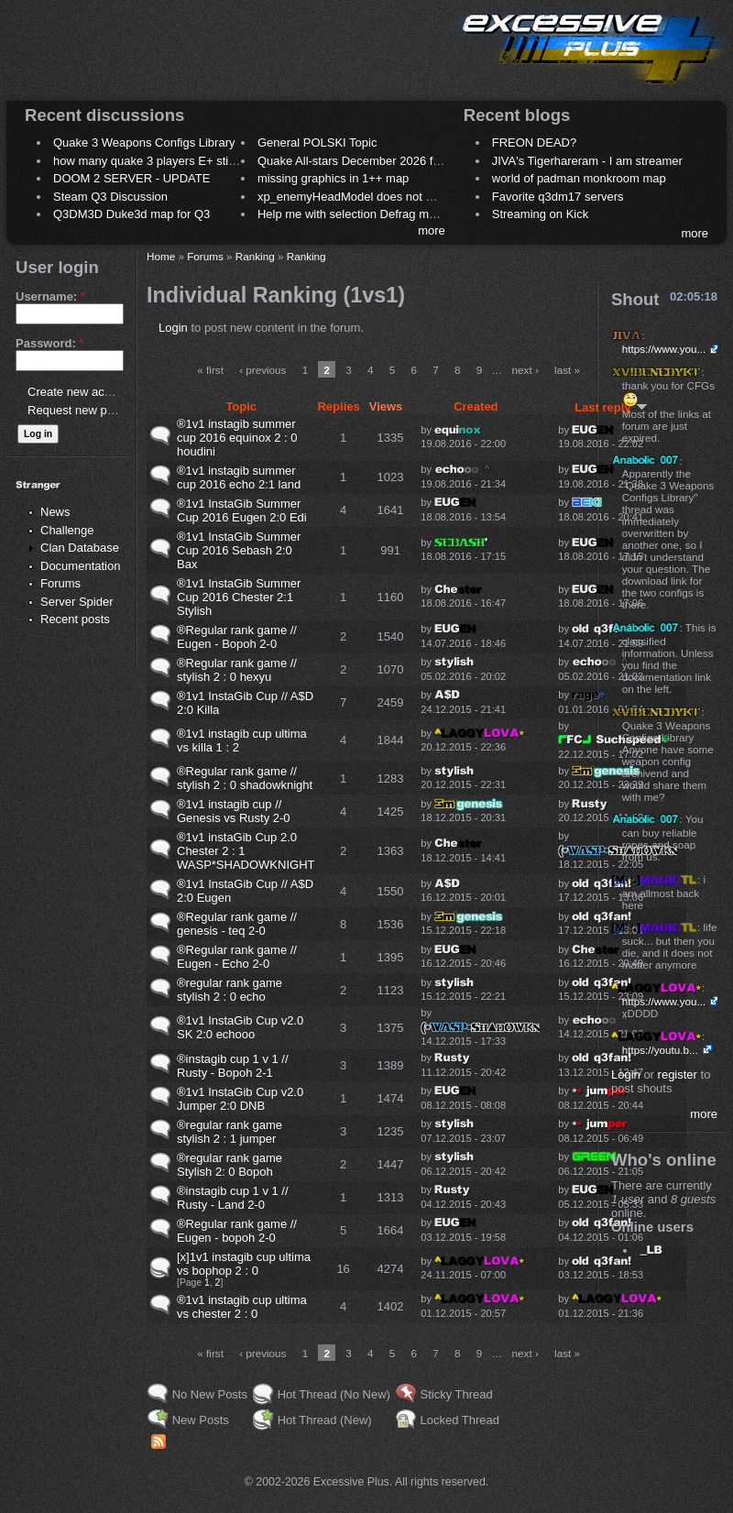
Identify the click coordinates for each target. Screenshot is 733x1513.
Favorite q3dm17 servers (558, 196)
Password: (49, 343)
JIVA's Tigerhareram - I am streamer (587, 161)
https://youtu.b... (660, 1050)
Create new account (80, 392)
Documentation (80, 566)
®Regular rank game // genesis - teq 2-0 (237, 923)
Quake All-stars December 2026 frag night (368, 161)
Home (161, 256)
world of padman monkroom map (579, 178)
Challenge (67, 530)
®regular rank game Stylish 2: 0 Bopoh (229, 1165)
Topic (241, 406)
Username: (50, 296)
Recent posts (75, 619)
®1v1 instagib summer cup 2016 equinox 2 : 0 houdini (237, 437)
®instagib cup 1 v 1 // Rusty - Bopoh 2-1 (233, 1066)
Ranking (255, 256)
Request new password (89, 410)
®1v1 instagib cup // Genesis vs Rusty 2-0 (233, 811)
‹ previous (262, 370)
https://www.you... (664, 349)
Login (173, 327)
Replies (338, 406)
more (431, 230)
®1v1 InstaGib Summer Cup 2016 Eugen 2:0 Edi (242, 510)
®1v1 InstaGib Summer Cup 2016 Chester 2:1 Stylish (239, 597)
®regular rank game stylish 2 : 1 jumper (229, 1132)
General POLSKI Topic (317, 142)
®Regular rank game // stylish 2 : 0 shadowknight (244, 778)
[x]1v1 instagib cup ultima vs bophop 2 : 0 (244, 1263)
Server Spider (76, 601)
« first (210, 370)
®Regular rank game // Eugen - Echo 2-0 (237, 956)
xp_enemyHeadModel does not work (354, 196)
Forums (60, 583)
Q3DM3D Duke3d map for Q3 (131, 214)
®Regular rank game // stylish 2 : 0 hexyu (237, 670)
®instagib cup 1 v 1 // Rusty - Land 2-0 (233, 1197)
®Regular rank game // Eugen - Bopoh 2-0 (237, 637)
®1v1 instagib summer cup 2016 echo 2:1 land (239, 477)
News (55, 512)
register (677, 1074)
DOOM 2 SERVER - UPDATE (131, 178)
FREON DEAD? (534, 142)
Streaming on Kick (540, 214)
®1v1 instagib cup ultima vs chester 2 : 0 (242, 1307)
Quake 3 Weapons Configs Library (144, 142)
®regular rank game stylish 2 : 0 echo (229, 989)
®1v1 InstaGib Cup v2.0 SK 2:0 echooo (240, 1027)
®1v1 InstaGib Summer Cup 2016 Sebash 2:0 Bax (239, 550)
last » (567, 370)
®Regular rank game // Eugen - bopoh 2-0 (237, 1230)
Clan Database (79, 547)
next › (525, 370)
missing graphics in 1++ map (333, 178)
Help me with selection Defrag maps (352, 214)
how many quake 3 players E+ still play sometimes (186, 161)
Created (476, 406)
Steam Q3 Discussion (110, 196)
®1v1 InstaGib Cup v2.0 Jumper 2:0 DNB (240, 1099)
